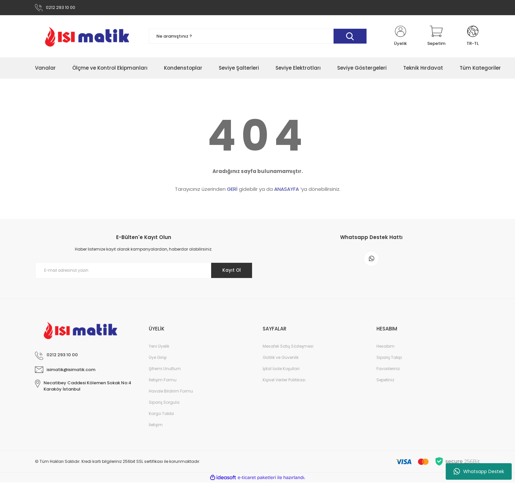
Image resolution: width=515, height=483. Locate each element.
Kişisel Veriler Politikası (284, 380)
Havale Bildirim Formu (171, 392)
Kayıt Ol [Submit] (230, 271)
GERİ (232, 190)
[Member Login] (400, 37)
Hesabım (385, 347)
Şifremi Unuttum (165, 369)
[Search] (258, 37)
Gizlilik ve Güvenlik (281, 358)
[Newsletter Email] (144, 271)
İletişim (156, 425)
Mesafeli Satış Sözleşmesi (288, 347)
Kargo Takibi (161, 414)
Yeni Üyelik (159, 347)
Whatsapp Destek (479, 471)
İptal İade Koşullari (281, 369)
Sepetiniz (385, 380)
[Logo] (87, 37)
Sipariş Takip (389, 358)
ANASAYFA (286, 190)
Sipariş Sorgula (164, 403)
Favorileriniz (388, 369)
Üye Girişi (158, 358)
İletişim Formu (163, 380)
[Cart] (436, 37)
